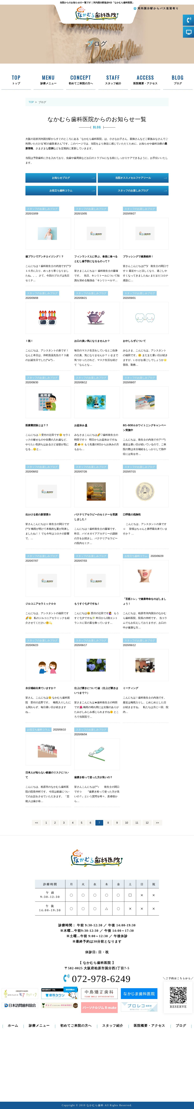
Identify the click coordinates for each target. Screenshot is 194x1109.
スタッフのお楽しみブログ (133, 190)
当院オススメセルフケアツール (133, 177)
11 (136, 822)
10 (126, 822)
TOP (31, 102)
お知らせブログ (61, 177)
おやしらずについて (134, 341)
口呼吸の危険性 (132, 514)
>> (157, 822)
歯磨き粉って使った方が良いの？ (93, 777)
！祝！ (29, 341)
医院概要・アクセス (145, 80)
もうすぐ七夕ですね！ (87, 603)
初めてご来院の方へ (80, 80)
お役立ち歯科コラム (60, 190)
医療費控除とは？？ (36, 425)
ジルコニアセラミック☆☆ (40, 603)
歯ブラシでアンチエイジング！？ (44, 256)
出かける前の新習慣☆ (38, 514)
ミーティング (130, 688)
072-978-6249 (101, 979)
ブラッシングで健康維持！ (138, 256)
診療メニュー (48, 80)
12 (147, 822)
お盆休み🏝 (81, 425)
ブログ (177, 80)
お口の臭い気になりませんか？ (92, 341)
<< (36, 822)
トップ (16, 80)
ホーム (13, 1025)
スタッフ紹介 (113, 80)
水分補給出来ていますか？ (40, 688)
